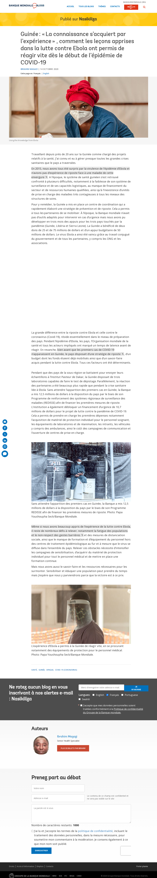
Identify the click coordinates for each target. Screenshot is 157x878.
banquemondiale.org (134, 2)
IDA (60, 876)
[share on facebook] (5, 428)
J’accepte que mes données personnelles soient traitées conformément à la (113, 709)
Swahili (86, 699)
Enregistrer (41, 851)
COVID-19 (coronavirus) (66, 670)
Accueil (70, 7)
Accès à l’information (25, 866)
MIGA (72, 876)
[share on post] (5, 434)
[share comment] (4, 453)
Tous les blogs (86, 7)
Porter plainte (142, 866)
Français (37, 73)
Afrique (49, 670)
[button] (144, 7)
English (46, 73)
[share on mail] (5, 421)
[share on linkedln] (5, 440)
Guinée (42, 670)
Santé (34, 670)
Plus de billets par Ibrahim (73, 748)
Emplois (40, 866)
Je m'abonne (136, 688)
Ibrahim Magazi (29, 69)
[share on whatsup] (5, 446)
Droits (11, 866)
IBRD (54, 876)
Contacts (115, 7)
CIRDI (79, 876)
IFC (65, 876)
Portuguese (131, 695)
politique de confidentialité (95, 831)
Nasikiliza (88, 19)
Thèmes (102, 7)
